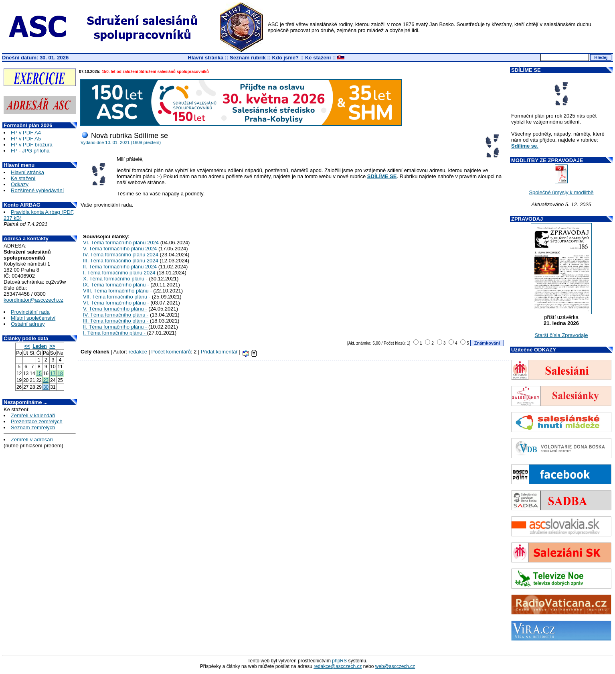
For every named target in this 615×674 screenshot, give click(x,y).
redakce (138, 352)
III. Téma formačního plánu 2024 (120, 261)
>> (52, 346)
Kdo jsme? (285, 58)
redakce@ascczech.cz (338, 666)
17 (52, 373)
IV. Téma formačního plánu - (115, 315)
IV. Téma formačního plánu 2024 (120, 255)
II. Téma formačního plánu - (115, 327)
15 (39, 373)
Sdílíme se (524, 146)
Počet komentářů (171, 352)
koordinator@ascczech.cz (33, 300)
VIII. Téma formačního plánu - (117, 291)
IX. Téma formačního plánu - (116, 285)
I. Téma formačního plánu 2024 (119, 273)
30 (46, 387)
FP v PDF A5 (26, 139)
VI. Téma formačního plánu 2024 (121, 243)
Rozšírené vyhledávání (37, 190)
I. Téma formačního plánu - (115, 333)
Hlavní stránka (205, 58)
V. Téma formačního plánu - (115, 309)
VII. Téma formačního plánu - (116, 297)
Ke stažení (318, 58)
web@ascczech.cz (395, 666)
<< (27, 346)
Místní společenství (33, 318)
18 (60, 373)
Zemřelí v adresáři (32, 439)
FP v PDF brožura (32, 145)
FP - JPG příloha (30, 151)
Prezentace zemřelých (37, 421)
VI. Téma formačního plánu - (116, 303)
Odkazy (19, 184)
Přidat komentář (219, 352)
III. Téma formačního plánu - (116, 321)
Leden (39, 346)
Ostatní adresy (28, 324)
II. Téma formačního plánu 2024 (120, 267)
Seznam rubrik (248, 58)
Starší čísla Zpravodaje (561, 335)
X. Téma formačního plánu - (115, 279)
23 (46, 380)
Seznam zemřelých (33, 427)
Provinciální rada (30, 312)
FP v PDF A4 (26, 133)
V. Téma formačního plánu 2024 (120, 249)
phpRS (339, 661)
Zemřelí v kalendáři (33, 415)
